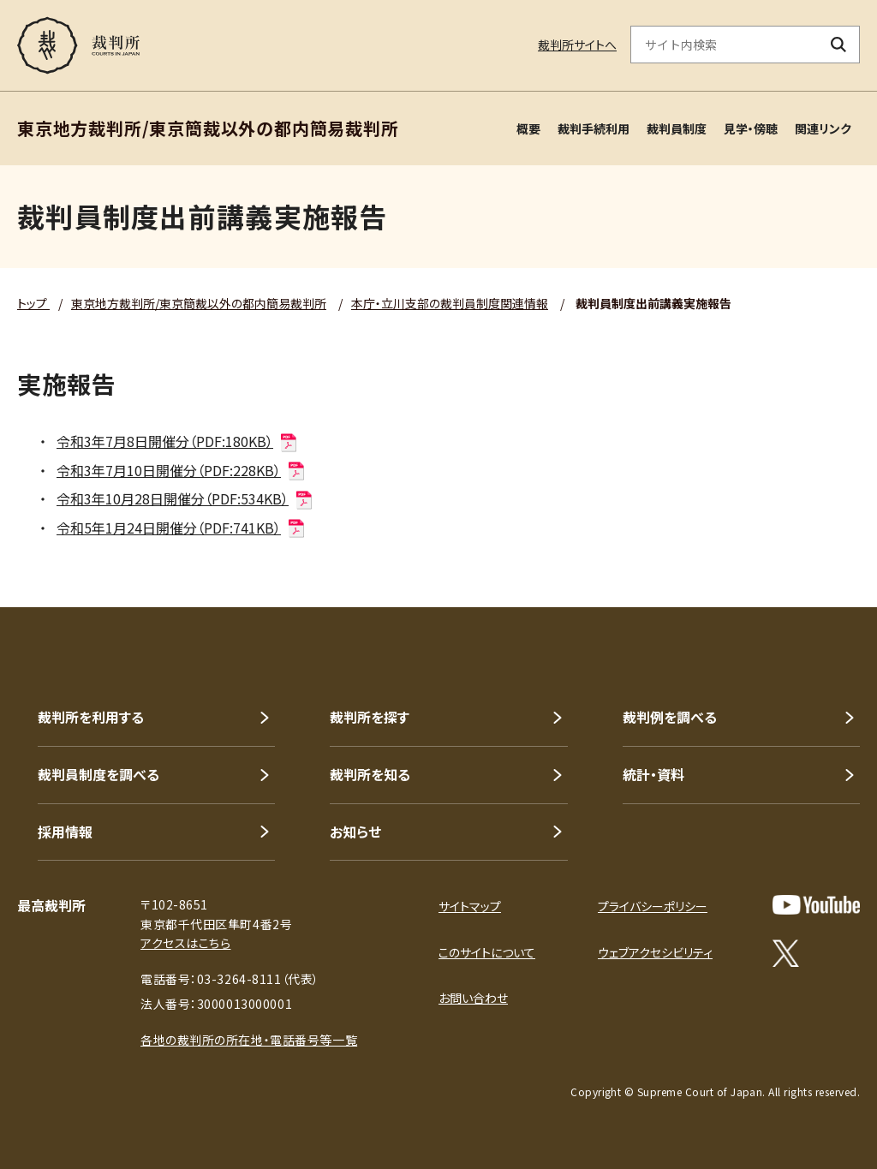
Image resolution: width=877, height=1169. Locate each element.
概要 (528, 128)
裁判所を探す (369, 717)
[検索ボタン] (839, 45)
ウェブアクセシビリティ (655, 952)
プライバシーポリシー (652, 906)
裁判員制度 (677, 128)
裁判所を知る (370, 774)
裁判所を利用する (91, 717)
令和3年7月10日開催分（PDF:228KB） (182, 470)
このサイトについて (486, 952)
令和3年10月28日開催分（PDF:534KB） (185, 498)
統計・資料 (653, 774)
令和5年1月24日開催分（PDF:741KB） (182, 527)
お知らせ (355, 831)
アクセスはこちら (185, 942)
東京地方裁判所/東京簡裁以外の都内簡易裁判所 (198, 303)
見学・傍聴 (751, 128)
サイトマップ (469, 906)
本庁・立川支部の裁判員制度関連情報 (449, 303)
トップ (33, 303)
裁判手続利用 (593, 128)
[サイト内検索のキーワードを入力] (724, 45)
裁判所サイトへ (577, 44)
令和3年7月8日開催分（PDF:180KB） (178, 441)
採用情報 (65, 831)
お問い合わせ (473, 997)
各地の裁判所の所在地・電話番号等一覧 (248, 1039)
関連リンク (823, 128)
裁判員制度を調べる (98, 774)
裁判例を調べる (670, 717)
